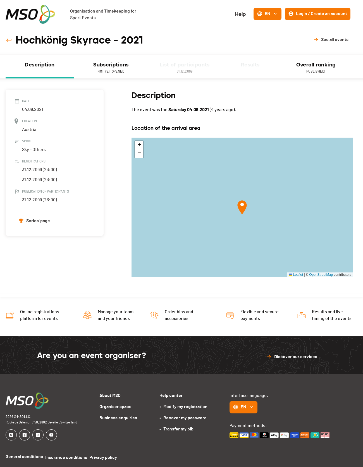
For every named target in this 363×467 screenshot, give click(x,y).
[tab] (40, 66)
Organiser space (115, 406)
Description (39, 65)
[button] (242, 207)
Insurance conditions (68, 456)
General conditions (24, 456)
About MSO (110, 395)
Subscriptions (110, 68)
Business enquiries (118, 418)
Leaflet (296, 275)
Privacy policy (107, 456)
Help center (171, 395)
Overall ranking (315, 68)
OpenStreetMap (321, 275)
